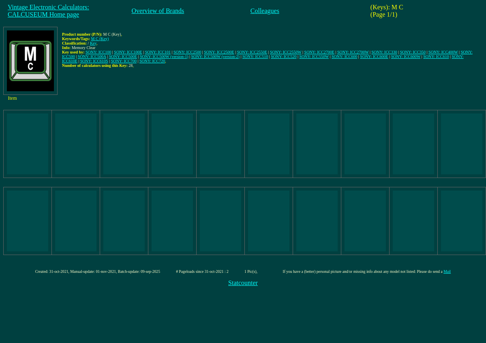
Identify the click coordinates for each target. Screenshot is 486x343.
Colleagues (264, 10)
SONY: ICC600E (374, 56)
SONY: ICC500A (92, 56)
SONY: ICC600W (406, 56)
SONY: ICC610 (436, 56)
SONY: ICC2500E (219, 52)
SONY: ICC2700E (319, 52)
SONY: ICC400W (443, 52)
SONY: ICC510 (255, 56)
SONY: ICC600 (344, 56)
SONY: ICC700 (124, 61)
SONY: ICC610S (94, 61)
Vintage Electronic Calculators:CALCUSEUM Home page (48, 11)
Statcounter (243, 282)
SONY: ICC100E (128, 52)
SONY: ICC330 (384, 52)
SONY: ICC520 (283, 56)
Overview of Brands (158, 10)
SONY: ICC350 (413, 52)
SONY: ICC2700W (353, 52)
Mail (447, 271)
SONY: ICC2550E (252, 52)
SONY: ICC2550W (286, 52)
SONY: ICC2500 (187, 52)
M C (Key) (100, 38)
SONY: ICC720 (152, 61)
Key (93, 43)
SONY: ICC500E (123, 56)
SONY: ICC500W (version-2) (215, 56)
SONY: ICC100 (98, 52)
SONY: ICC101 (158, 52)
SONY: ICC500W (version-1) (164, 56)
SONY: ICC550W (314, 56)
